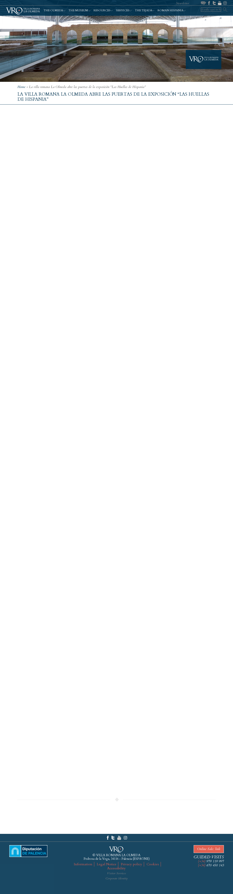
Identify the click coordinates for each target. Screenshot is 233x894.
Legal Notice (106, 864)
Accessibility (116, 868)
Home (21, 87)
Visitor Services (116, 873)
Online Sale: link (208, 849)
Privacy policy (131, 864)
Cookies (153, 864)
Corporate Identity (117, 878)
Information (83, 864)
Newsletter (182, 3)
